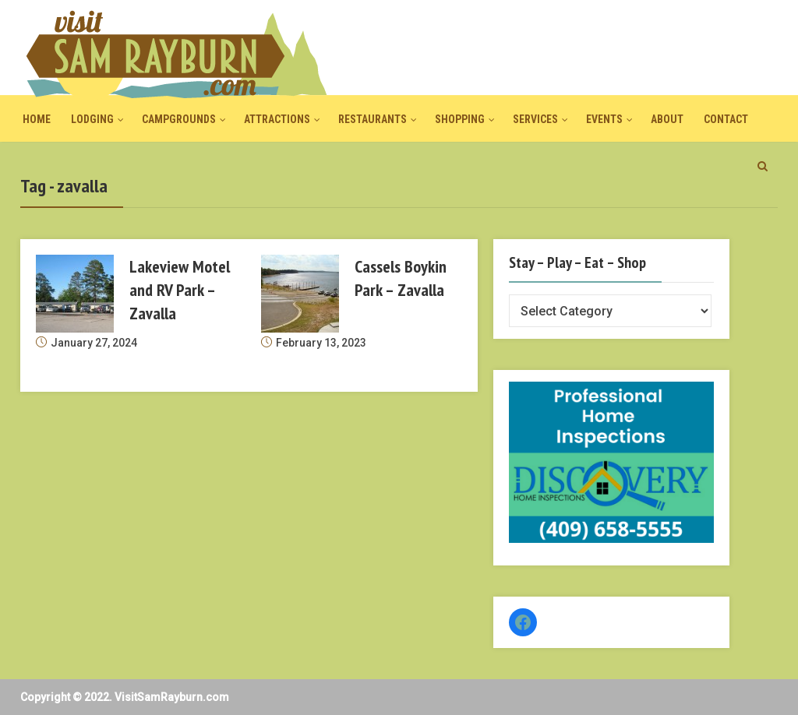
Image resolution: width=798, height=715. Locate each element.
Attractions (277, 119)
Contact (726, 119)
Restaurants (372, 119)
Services (535, 119)
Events (604, 119)
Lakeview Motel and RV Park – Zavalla (179, 289)
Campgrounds (179, 119)
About (667, 119)
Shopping (460, 119)
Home (37, 119)
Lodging (92, 119)
